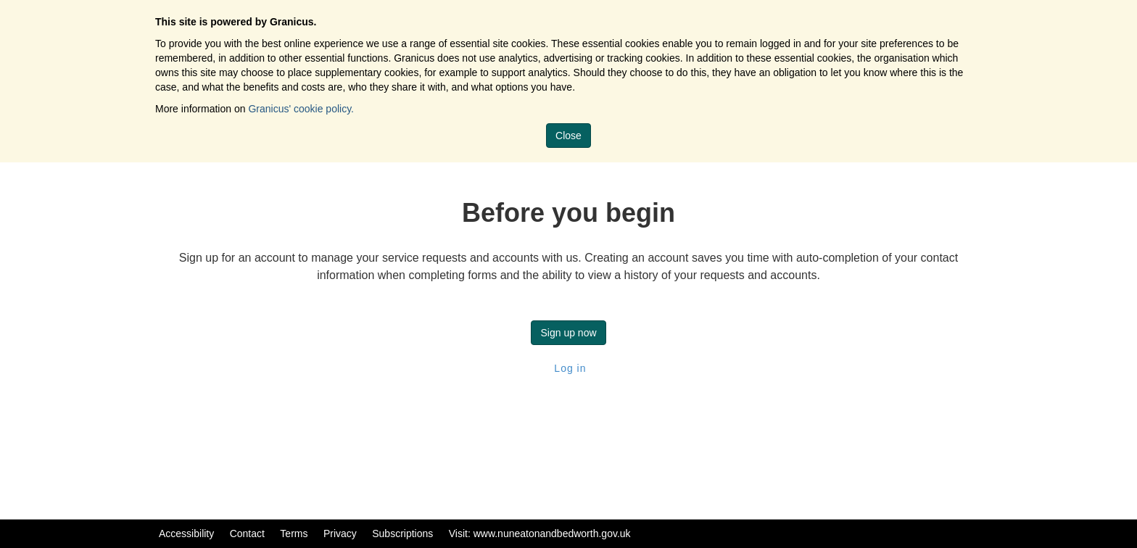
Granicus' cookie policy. (301, 109)
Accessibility (186, 533)
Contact (247, 533)
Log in (568, 368)
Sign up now (568, 333)
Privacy (340, 533)
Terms (293, 533)
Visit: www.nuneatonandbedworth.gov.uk (540, 533)
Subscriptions (402, 533)
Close (568, 135)
